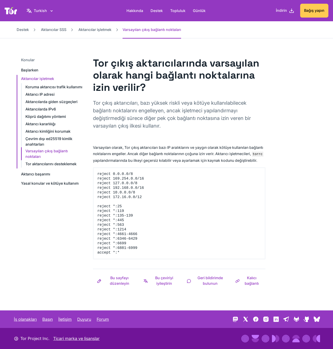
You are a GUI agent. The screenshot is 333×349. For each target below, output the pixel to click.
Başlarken (29, 70)
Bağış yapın (314, 10)
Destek (157, 10)
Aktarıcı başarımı (35, 174)
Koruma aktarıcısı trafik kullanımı (53, 87)
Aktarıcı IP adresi (40, 94)
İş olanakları (25, 319)
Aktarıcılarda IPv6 (40, 109)
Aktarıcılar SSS (53, 29)
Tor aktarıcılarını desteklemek (51, 164)
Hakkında (134, 10)
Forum (103, 319)
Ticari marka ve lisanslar (76, 338)
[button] (116, 280)
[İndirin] (285, 11)
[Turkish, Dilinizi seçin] (40, 11)
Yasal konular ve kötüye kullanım (50, 183)
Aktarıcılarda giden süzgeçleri (51, 101)
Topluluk (177, 10)
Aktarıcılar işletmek (94, 29)
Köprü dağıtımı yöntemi (45, 116)
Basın (47, 319)
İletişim (65, 319)
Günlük (199, 10)
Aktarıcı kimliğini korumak (48, 131)
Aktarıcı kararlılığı (40, 124)
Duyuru (84, 319)
